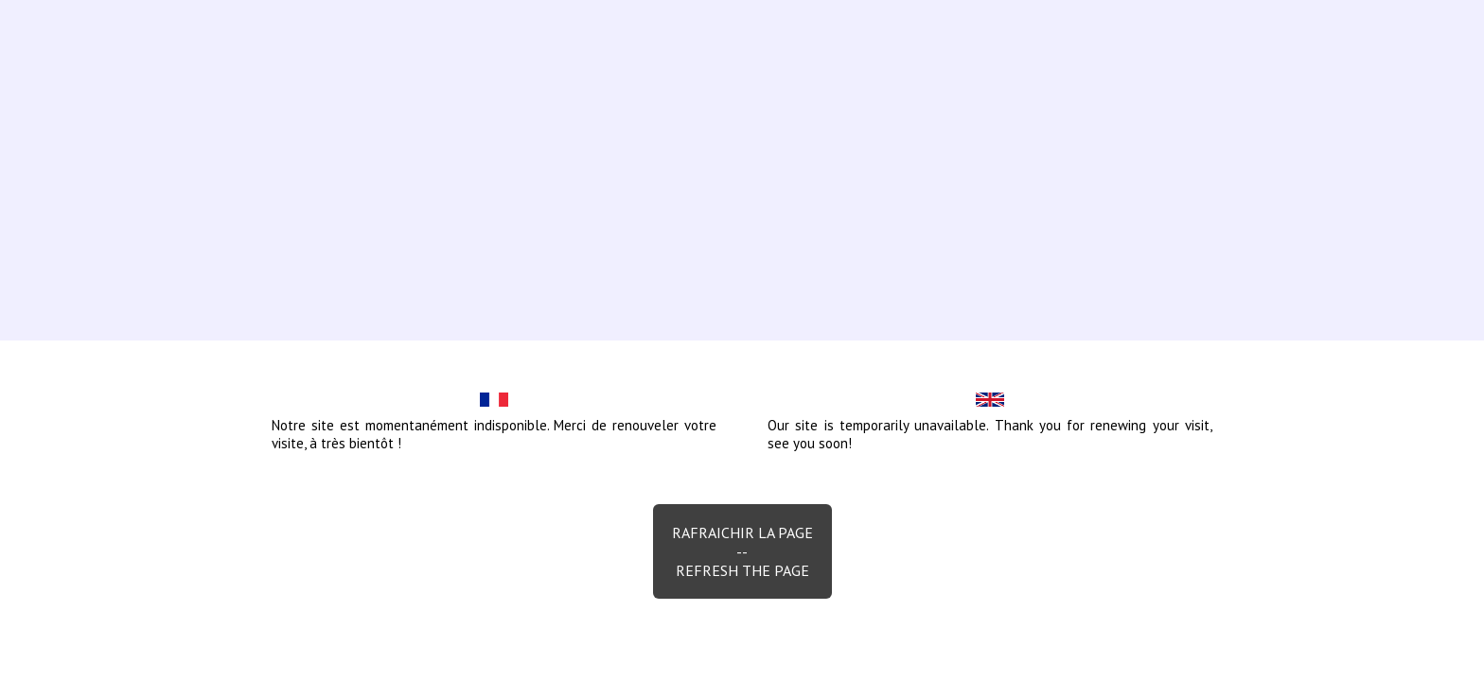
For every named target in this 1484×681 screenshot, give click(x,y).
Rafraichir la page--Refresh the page (742, 551)
